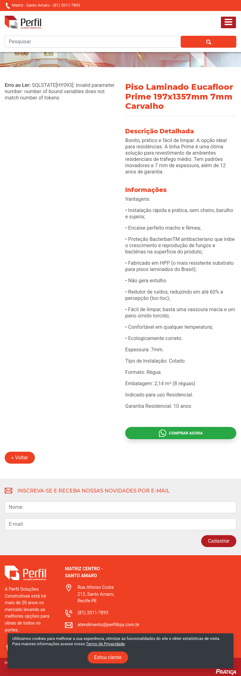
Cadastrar (219, 541)
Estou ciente (108, 657)
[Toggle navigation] (228, 22)
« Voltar (19, 457)
